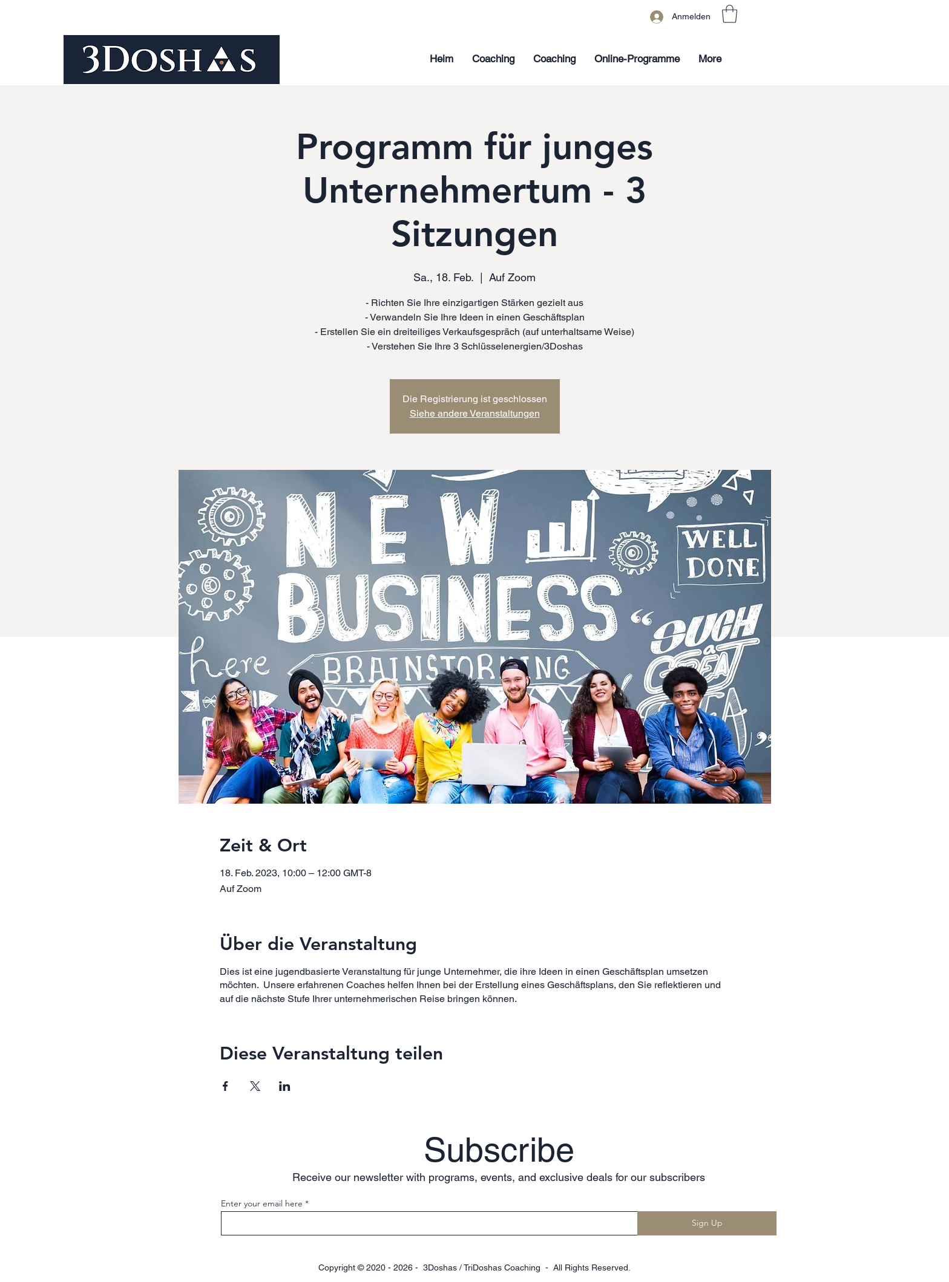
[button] (729, 14)
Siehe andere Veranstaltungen (475, 413)
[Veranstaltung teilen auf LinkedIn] (285, 1086)
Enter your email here (262, 1203)
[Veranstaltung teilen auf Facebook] (225, 1086)
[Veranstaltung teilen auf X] (255, 1086)
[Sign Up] (707, 1223)
